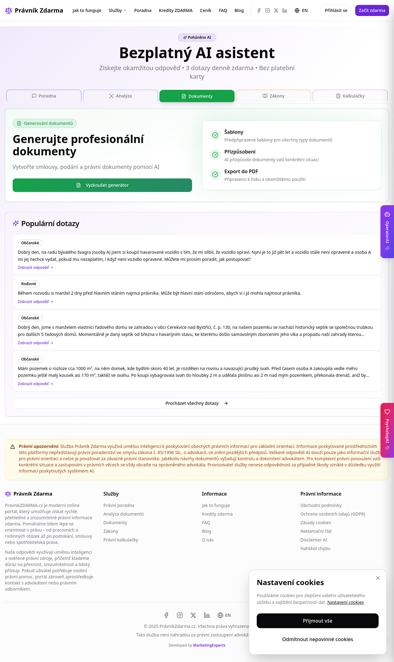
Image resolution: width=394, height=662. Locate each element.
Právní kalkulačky (120, 539)
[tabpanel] (197, 154)
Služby (118, 10)
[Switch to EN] (224, 615)
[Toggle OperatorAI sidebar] (387, 231)
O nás (208, 539)
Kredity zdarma (217, 513)
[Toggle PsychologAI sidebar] (387, 430)
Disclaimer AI (313, 539)
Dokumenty (115, 522)
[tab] (44, 95)
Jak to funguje (87, 10)
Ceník (205, 10)
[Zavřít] (378, 578)
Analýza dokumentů (123, 513)
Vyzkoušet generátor (102, 184)
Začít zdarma (372, 10)
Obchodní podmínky (321, 505)
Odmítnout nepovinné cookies (317, 639)
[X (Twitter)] (276, 10)
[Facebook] (258, 10)
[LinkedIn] (284, 10)
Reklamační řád (316, 530)
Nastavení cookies (345, 602)
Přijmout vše (317, 620)
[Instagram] (267, 10)
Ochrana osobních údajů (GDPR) (332, 513)
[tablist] (197, 95)
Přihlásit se (336, 10)
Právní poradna (118, 505)
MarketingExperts (209, 644)
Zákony (110, 530)
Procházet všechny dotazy (197, 402)
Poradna (142, 10)
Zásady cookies (315, 522)
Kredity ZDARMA (175, 10)
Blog (239, 10)
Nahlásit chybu (315, 548)
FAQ (223, 10)
